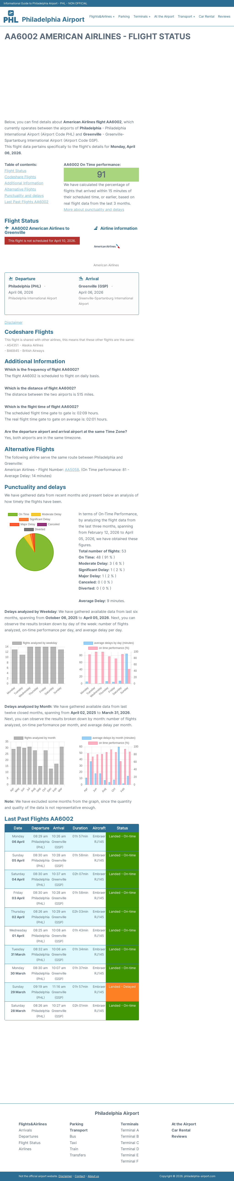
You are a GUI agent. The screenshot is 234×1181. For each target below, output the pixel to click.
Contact (80, 1176)
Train (74, 1149)
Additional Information (24, 183)
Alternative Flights (20, 189)
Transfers (78, 1155)
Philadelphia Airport (53, 19)
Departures (28, 1136)
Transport (79, 1130)
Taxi (73, 1142)
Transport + (186, 16)
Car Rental (206, 16)
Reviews (224, 16)
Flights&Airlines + (102, 16)
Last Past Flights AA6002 (26, 201)
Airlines (25, 1149)
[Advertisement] (117, 82)
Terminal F (129, 1161)
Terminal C (130, 1142)
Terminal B (130, 1136)
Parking (124, 16)
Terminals (129, 1124)
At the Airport (164, 16)
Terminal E (130, 1155)
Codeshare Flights (20, 177)
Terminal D (130, 1149)
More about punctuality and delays (94, 209)
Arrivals (25, 1130)
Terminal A (130, 1130)
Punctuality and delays (24, 195)
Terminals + (142, 16)
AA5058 (72, 469)
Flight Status (15, 170)
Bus (73, 1136)
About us (93, 1176)
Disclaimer (65, 1176)
